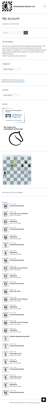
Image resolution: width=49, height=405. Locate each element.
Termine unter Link (10, 192)
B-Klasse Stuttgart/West (17, 82)
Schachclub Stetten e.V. (24, 6)
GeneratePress (36, 402)
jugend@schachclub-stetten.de (16, 56)
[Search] (26, 33)
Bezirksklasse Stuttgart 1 (17, 80)
